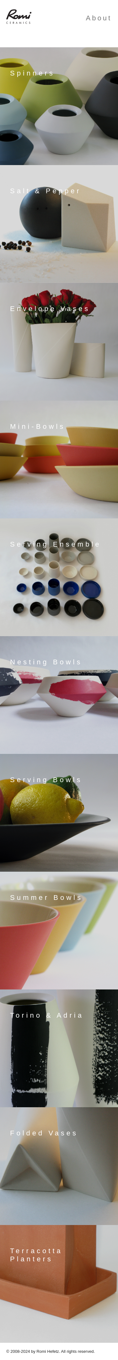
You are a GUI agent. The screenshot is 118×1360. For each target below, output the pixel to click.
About (99, 18)
